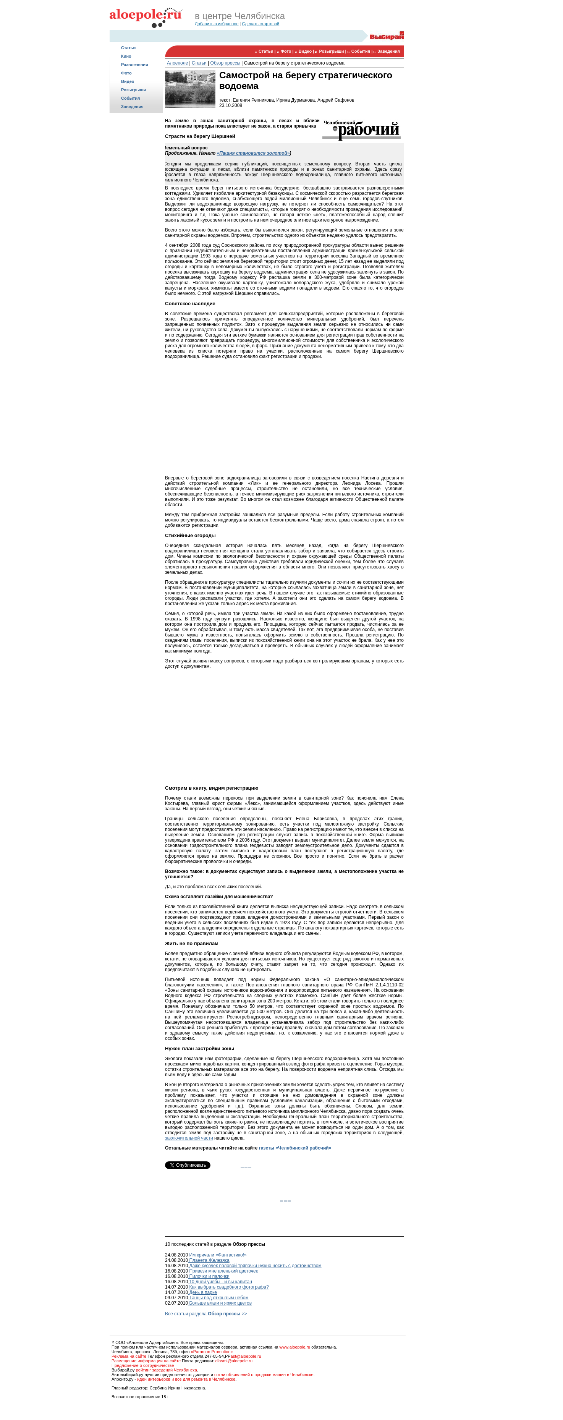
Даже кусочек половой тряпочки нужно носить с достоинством (255, 1265)
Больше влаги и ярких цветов (220, 1303)
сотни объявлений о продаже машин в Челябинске (264, 1374)
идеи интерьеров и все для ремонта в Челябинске (186, 1379)
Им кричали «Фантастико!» (217, 1255)
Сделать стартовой (261, 23)
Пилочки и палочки (209, 1276)
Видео (127, 81)
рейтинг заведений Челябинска (166, 1370)
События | (362, 51)
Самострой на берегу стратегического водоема (294, 63)
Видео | (307, 51)
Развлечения (134, 64)
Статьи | (268, 51)
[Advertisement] (136, 235)
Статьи (128, 47)
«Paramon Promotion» (212, 1351)
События (130, 98)
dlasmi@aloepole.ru (233, 1360)
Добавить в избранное (217, 23)
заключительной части (189, 1138)
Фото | (288, 51)
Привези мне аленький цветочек (223, 1271)
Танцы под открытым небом (218, 1297)
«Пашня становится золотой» (253, 153)
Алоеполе (177, 63)
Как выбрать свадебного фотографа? (228, 1287)
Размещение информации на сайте (146, 1360)
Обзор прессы (225, 63)
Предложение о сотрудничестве (143, 1365)
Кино (126, 56)
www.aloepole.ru (294, 1347)
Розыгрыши (133, 89)
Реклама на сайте (129, 1356)
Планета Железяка (209, 1260)
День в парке (202, 1292)
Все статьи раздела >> (206, 1313)
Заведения (132, 106)
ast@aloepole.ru (246, 1356)
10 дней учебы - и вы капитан (220, 1281)
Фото (126, 73)
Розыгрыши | (333, 51)
